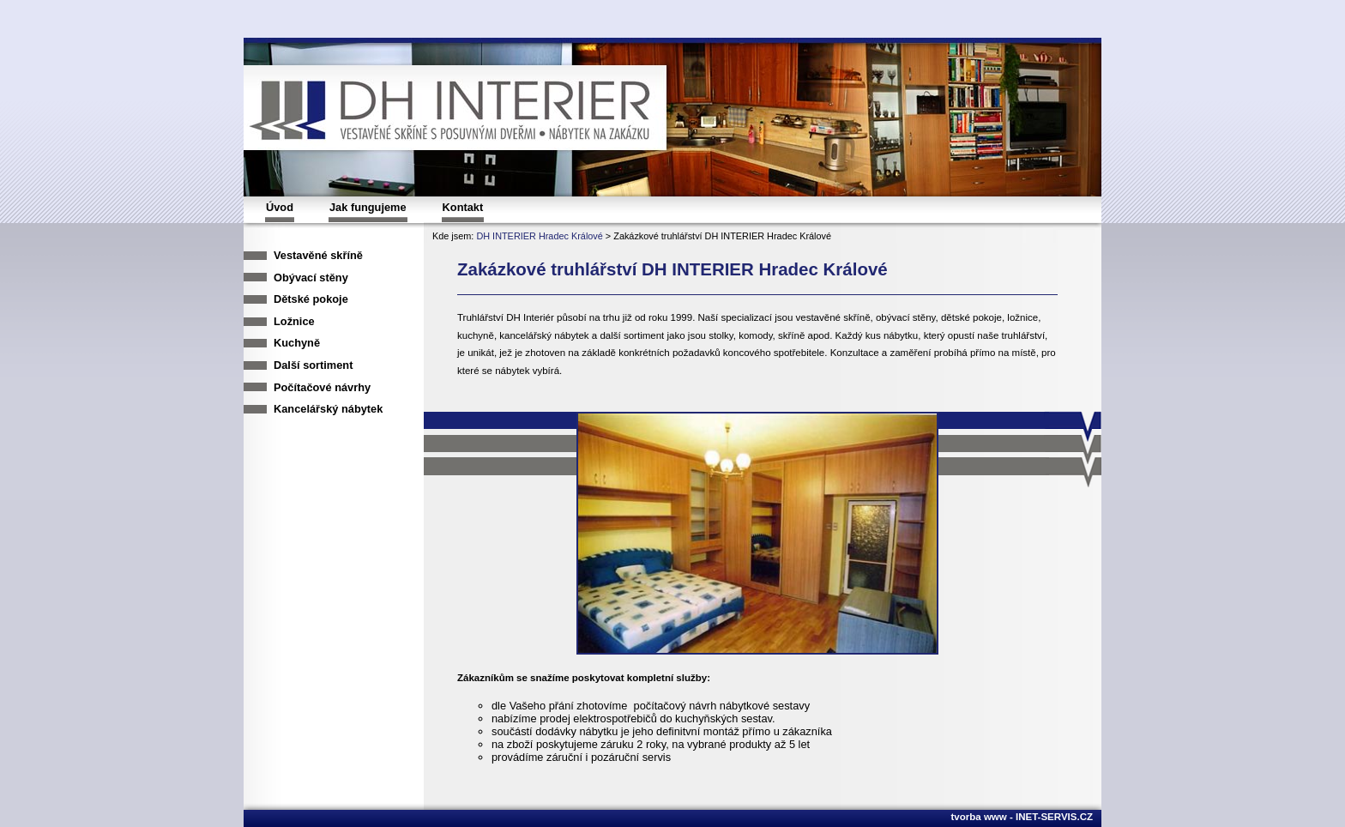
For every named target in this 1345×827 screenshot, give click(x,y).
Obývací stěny (311, 277)
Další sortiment (313, 365)
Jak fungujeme (368, 207)
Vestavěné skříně (318, 255)
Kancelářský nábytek (328, 408)
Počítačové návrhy (322, 387)
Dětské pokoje (311, 299)
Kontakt (463, 207)
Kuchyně (297, 342)
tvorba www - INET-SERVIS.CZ (1021, 817)
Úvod (279, 207)
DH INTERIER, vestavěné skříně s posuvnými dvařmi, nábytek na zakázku (471, 108)
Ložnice (294, 321)
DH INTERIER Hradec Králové (539, 236)
